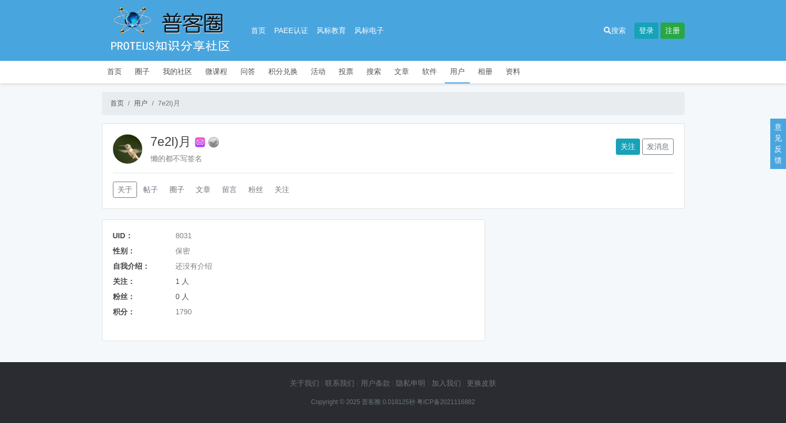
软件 (429, 71)
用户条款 (375, 383)
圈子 (142, 71)
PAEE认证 (291, 30)
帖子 (150, 189)
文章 (401, 71)
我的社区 (177, 71)
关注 (628, 146)
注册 (672, 30)
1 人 (182, 281)
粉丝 (255, 189)
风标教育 (331, 30)
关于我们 (304, 383)
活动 (318, 71)
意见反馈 (778, 143)
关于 (125, 189)
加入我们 (446, 383)
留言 (229, 189)
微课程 (216, 71)
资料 (513, 71)
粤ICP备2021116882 (446, 402)
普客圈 (371, 402)
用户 (457, 71)
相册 (485, 71)
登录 (646, 30)
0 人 (182, 296)
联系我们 (339, 383)
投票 (346, 71)
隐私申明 (410, 383)
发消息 (658, 146)
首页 (258, 30)
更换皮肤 (481, 383)
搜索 (615, 30)
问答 (247, 71)
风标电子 (369, 30)
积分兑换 (283, 71)
